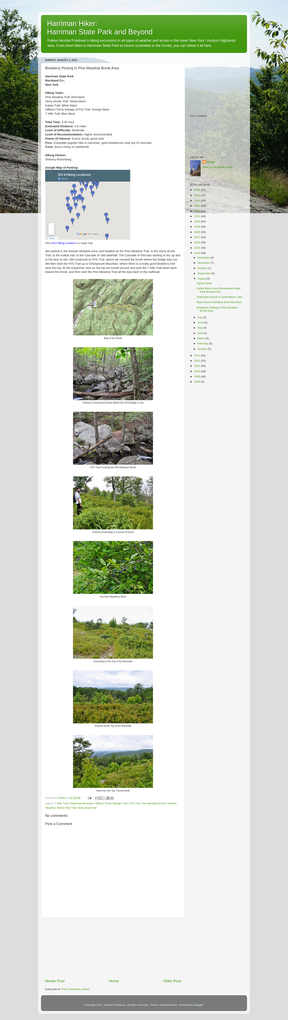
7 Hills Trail (61, 803)
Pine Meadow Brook (154, 803)
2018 (197, 232)
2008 (197, 381)
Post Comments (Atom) (76, 989)
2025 (197, 195)
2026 (197, 189)
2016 (197, 242)
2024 (197, 200)
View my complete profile (218, 167)
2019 (197, 226)
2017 (197, 237)
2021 (197, 216)
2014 (197, 253)
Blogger (198, 1004)
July (200, 317)
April (200, 333)
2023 (197, 205)
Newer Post (55, 981)
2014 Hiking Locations (63, 243)
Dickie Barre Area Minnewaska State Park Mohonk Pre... (219, 290)
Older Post (172, 981)
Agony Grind (204, 283)
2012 (197, 360)
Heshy (211, 161)
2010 (197, 371)
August (202, 278)
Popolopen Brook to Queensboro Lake (220, 296)
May (200, 327)
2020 (197, 221)
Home (114, 981)
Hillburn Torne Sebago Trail (111, 803)
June (200, 322)
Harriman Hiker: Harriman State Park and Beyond (100, 27)
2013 (197, 355)
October (202, 268)
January (202, 348)
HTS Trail (134, 803)
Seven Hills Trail (66, 807)
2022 (197, 211)
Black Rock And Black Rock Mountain (219, 302)
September (204, 273)
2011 (197, 365)
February (203, 343)
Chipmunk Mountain (81, 803)
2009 (197, 376)
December (204, 257)
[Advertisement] (113, 948)
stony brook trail (87, 807)
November (204, 262)
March (201, 338)
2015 (197, 247)
